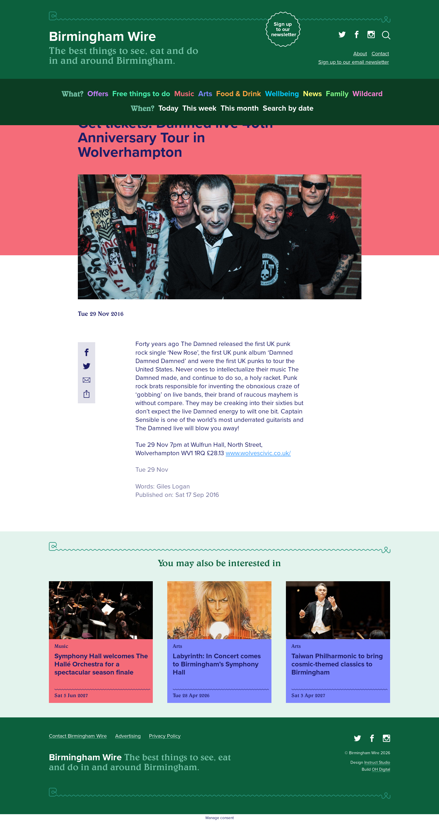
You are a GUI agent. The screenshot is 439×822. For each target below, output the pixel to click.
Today (168, 108)
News (312, 94)
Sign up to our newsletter (283, 29)
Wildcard (367, 94)
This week (199, 108)
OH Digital (381, 769)
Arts (205, 94)
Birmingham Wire (102, 36)
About (360, 53)
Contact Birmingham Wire (78, 736)
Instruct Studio (377, 762)
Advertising (128, 736)
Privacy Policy (165, 736)
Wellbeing (282, 94)
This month (240, 108)
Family (337, 94)
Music (184, 94)
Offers (97, 94)
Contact (380, 53)
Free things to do (141, 94)
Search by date (288, 108)
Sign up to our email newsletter (353, 62)
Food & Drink (238, 94)
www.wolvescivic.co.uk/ (258, 453)
